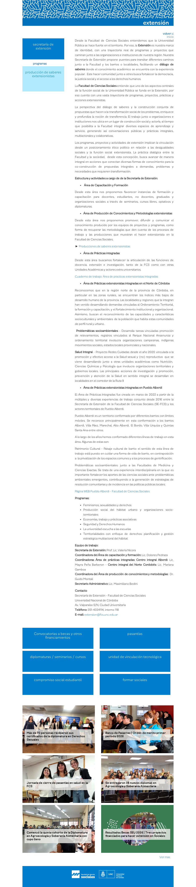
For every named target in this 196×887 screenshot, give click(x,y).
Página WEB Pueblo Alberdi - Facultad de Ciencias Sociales (112, 491)
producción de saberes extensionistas (43, 74)
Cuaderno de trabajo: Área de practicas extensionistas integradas (116, 276)
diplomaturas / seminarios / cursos (58, 657)
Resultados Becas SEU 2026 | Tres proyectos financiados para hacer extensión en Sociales (135, 834)
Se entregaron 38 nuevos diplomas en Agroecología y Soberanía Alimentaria (130, 784)
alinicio (170, 35)
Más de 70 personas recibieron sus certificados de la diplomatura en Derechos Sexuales (56, 736)
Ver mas (164, 857)
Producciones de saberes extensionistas (104, 246)
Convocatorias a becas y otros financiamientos (58, 636)
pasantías (134, 634)
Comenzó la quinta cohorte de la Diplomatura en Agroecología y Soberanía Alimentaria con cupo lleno (57, 836)
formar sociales (135, 680)
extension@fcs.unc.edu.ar (101, 614)
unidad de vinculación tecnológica (135, 657)
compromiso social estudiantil (58, 680)
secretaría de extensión (43, 46)
